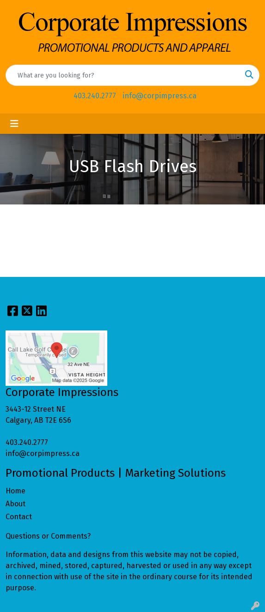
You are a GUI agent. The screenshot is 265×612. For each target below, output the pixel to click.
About (15, 503)
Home (15, 490)
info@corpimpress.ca (160, 95)
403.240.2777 (95, 95)
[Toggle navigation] (14, 123)
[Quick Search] (123, 75)
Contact (19, 516)
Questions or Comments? (48, 536)
